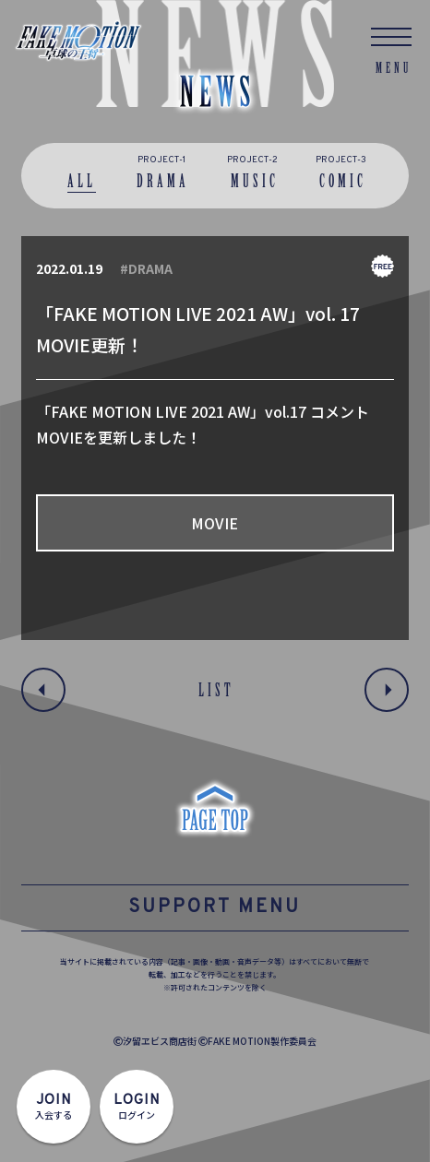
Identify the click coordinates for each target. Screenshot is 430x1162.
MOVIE (214, 523)
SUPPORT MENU (214, 907)
